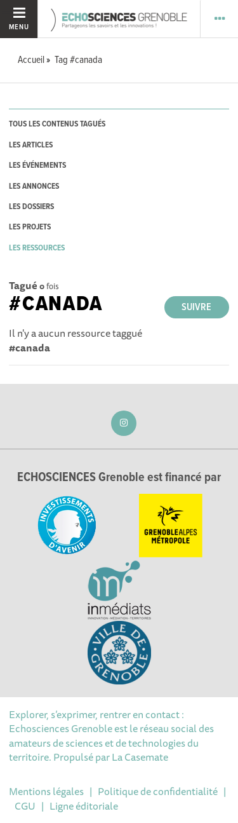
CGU (25, 806)
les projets (30, 227)
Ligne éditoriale (84, 806)
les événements (37, 165)
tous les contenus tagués (57, 124)
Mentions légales (46, 791)
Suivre (196, 307)
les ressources (37, 248)
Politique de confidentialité (158, 791)
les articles (31, 145)
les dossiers (31, 206)
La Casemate (140, 757)
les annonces (34, 186)
